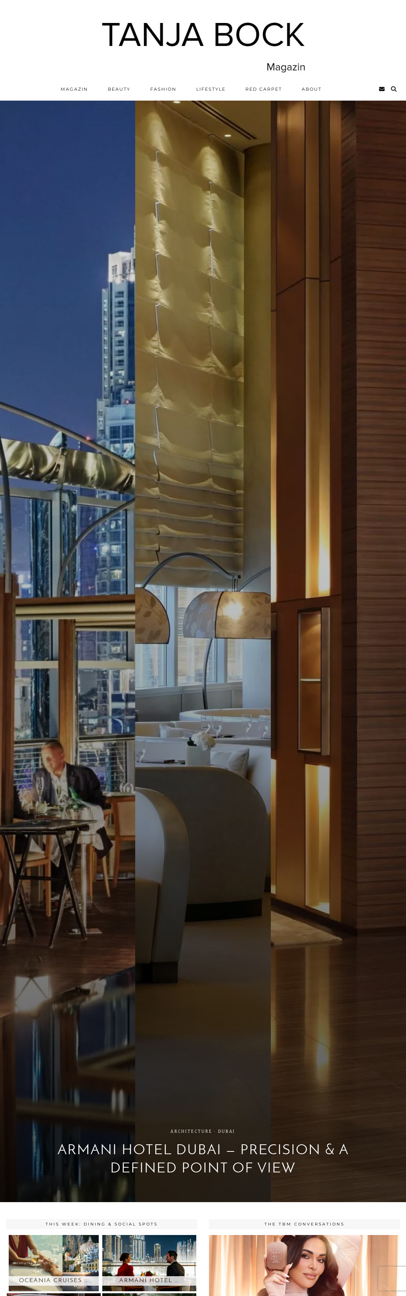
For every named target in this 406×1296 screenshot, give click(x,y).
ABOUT (312, 89)
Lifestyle (211, 89)
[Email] (382, 89)
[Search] (394, 89)
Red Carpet (263, 89)
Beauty (119, 89)
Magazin (74, 89)
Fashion (163, 89)
